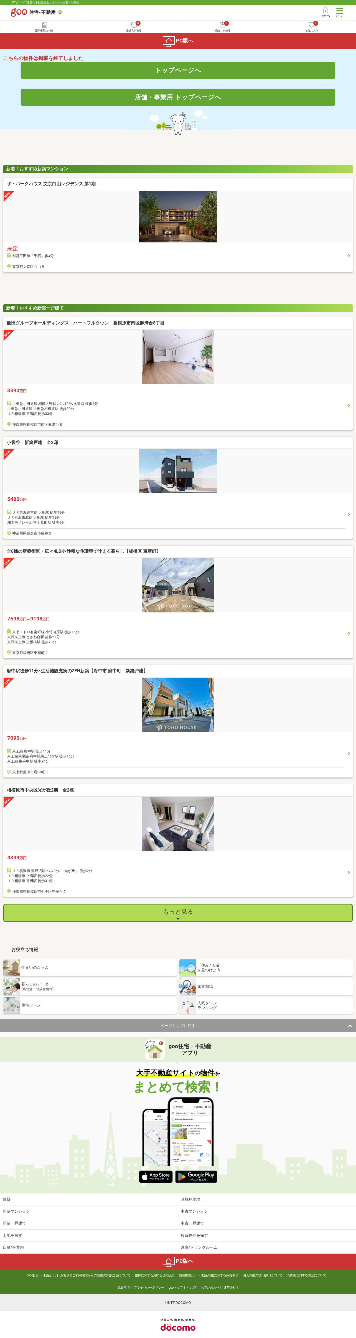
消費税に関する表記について (306, 1275)
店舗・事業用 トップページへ (178, 97)
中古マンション (194, 1211)
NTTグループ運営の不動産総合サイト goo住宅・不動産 (45, 2)
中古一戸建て (192, 1223)
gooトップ (175, 1287)
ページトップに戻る (178, 1025)
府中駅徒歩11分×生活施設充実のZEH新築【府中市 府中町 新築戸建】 (77, 670)
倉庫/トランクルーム (199, 1247)
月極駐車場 (190, 1199)
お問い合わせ (210, 1287)
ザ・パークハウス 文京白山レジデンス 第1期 (51, 183)
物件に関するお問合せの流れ (154, 1275)
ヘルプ (191, 1287)
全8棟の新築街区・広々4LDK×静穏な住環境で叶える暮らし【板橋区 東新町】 (84, 551)
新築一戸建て (14, 1223)
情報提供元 (186, 1275)
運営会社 (229, 1287)
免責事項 (123, 1287)
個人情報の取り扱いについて (262, 1275)
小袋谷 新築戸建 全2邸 (32, 442)
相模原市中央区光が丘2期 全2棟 (40, 790)
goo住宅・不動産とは (41, 1275)
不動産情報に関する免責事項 (218, 1275)
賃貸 (7, 1199)
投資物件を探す (194, 1235)
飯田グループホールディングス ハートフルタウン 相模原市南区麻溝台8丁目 (85, 323)
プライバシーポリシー (149, 1287)
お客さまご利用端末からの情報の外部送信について (95, 1275)
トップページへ (178, 70)
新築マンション (16, 1211)
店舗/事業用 (13, 1247)
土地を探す (12, 1235)
